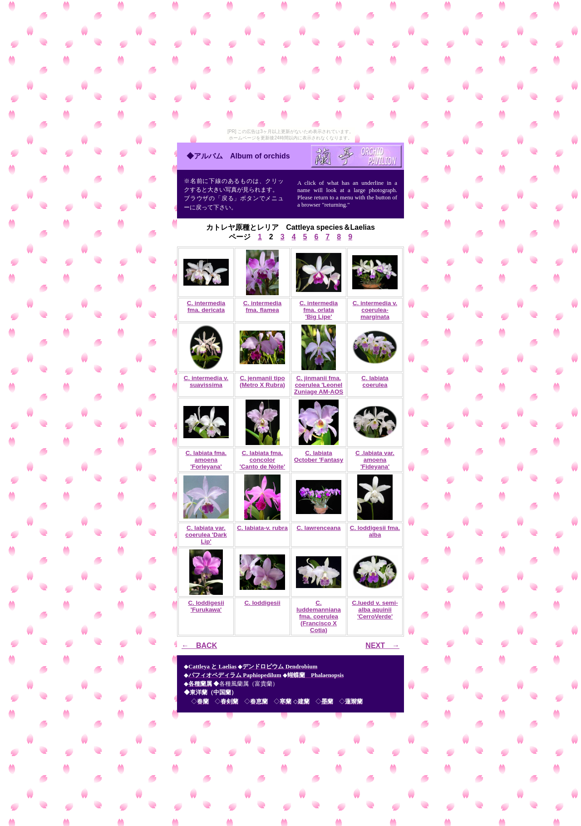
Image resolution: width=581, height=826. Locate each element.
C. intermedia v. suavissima (206, 381)
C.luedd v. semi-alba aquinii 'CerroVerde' (375, 609)
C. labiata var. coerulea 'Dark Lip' (205, 534)
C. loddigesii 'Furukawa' (206, 606)
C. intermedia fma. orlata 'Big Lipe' (319, 310)
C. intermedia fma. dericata (206, 306)
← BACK (199, 645)
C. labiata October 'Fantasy (318, 456)
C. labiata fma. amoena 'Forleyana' (206, 460)
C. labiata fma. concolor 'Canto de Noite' (262, 460)
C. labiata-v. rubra (262, 527)
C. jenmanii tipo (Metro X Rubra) (262, 381)
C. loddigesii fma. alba (375, 531)
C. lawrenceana (318, 527)
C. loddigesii (262, 602)
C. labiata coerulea (374, 381)
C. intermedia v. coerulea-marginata (375, 310)
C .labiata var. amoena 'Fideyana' (374, 460)
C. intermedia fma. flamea (262, 306)
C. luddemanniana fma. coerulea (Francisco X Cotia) (318, 616)
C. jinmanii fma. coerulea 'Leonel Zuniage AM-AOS (318, 385)
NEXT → (382, 645)
